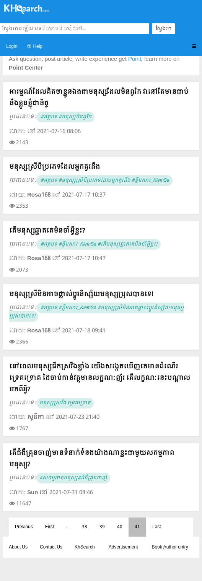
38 (84, 527)
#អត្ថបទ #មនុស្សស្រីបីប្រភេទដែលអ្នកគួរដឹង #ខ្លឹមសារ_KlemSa (104, 180)
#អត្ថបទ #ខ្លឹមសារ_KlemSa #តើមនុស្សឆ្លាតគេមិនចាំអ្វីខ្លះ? (98, 244)
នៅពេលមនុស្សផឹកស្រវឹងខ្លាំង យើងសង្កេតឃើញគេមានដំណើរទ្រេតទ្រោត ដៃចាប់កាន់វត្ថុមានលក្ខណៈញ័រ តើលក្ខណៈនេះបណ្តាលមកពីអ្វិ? (99, 378)
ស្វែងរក (163, 29)
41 (137, 527)
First (49, 527)
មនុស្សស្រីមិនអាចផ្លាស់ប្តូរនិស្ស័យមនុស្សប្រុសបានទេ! (81, 294)
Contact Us (51, 547)
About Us (18, 547)
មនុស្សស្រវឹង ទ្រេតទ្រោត (65, 403)
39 (102, 527)
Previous (24, 527)
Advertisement (123, 547)
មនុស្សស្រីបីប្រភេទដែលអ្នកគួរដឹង (54, 167)
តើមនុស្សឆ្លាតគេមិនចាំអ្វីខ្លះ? (47, 231)
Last (156, 527)
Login (11, 46)
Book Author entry (170, 547)
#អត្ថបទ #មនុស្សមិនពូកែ (65, 117)
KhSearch (85, 547)
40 (119, 527)
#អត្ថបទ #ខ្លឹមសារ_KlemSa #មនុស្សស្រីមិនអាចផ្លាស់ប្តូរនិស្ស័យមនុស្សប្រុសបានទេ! (96, 312)
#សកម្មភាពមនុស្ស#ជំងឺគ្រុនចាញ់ (73, 478)
